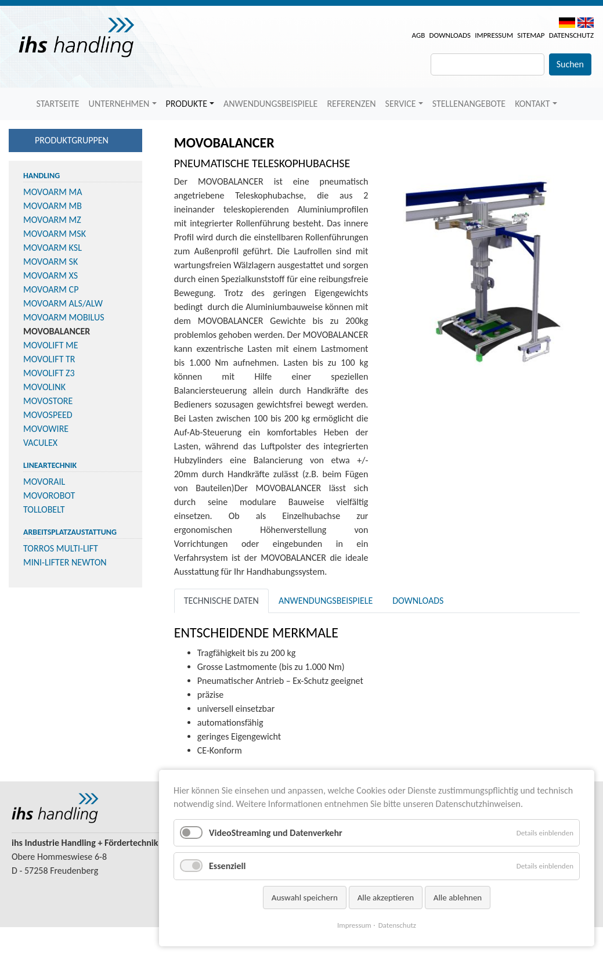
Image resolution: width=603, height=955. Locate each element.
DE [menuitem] (567, 22)
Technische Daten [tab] (221, 600)
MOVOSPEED (48, 414)
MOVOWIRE (45, 428)
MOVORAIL (44, 481)
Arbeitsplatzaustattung (70, 532)
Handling (41, 176)
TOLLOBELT (44, 509)
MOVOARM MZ (52, 219)
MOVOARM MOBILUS (63, 317)
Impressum (494, 35)
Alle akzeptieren (386, 897)
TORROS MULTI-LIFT (60, 548)
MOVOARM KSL (52, 247)
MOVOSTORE (48, 400)
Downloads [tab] (417, 600)
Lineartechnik (50, 465)
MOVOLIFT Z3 (49, 373)
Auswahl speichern (305, 897)
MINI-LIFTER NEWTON (65, 562)
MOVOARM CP (50, 289)
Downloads (450, 35)
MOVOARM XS (50, 275)
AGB (418, 35)
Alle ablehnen (458, 897)
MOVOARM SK (50, 261)
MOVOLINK (44, 386)
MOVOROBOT (49, 495)
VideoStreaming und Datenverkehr (275, 832)
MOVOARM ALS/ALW (63, 303)
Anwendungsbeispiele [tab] (326, 600)
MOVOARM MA (52, 191)
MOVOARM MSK (54, 233)
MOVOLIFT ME (50, 345)
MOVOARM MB (52, 205)
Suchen (570, 64)
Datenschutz (571, 35)
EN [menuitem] (585, 22)
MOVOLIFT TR (49, 359)
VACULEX (40, 442)
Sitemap (530, 35)
